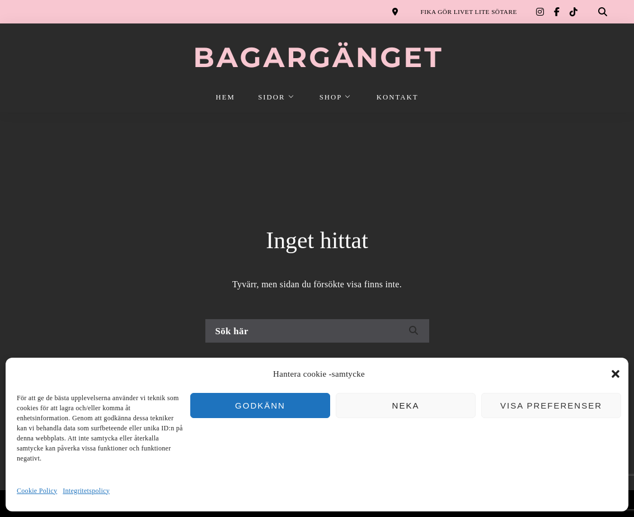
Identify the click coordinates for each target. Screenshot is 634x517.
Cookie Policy (37, 491)
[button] (615, 374)
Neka (406, 405)
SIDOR (271, 97)
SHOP (331, 97)
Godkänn (260, 405)
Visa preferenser (551, 405)
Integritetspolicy (86, 491)
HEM (225, 97)
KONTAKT (398, 97)
